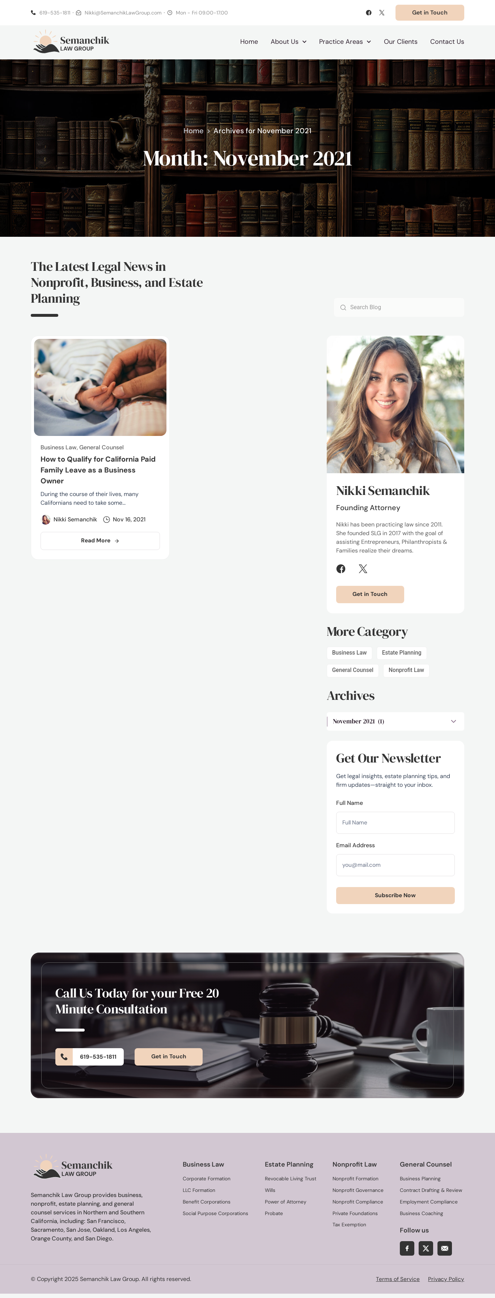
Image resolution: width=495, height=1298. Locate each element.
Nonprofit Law (408, 672)
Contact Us (447, 42)
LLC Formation (199, 1194)
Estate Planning (403, 654)
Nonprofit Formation (356, 1183)
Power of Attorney (286, 1206)
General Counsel (353, 672)
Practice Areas (345, 42)
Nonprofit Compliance (358, 1206)
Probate (274, 1217)
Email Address (355, 848)
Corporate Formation (207, 1183)
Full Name (349, 805)
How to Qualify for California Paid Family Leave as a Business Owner (98, 471)
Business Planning (420, 1183)
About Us (289, 42)
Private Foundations (355, 1217)
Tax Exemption (350, 1229)
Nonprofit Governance (359, 1194)
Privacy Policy (445, 1283)
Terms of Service (397, 1283)
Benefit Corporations (207, 1206)
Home (249, 42)
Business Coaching (422, 1217)
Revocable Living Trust (291, 1183)
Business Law (350, 654)
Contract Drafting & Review (432, 1194)
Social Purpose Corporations (216, 1217)
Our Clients (401, 42)
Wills (270, 1194)
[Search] (340, 308)
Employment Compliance (429, 1206)
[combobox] (405, 308)
